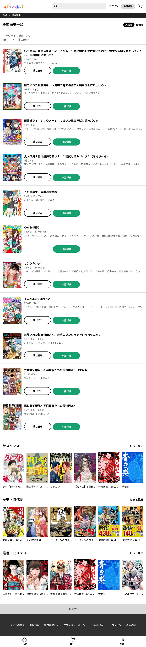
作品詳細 (66, 70)
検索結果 (16, 15)
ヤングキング (32, 263)
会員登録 (127, 6)
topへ (73, 609)
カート (73, 644)
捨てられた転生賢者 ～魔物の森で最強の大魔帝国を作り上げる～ (65, 85)
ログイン (113, 6)
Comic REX (31, 227)
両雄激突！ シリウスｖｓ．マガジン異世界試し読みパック (61, 120)
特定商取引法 (51, 625)
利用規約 (34, 625)
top (5, 15)
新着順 (139, 24)
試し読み (37, 70)
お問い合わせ (99, 625)
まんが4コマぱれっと (37, 299)
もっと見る (136, 446)
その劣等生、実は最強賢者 (40, 192)
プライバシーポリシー (75, 625)
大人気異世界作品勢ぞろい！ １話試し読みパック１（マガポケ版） (66, 156)
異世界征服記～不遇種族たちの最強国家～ (50, 405)
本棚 (122, 644)
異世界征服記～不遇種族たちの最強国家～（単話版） (57, 370)
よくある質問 (17, 625)
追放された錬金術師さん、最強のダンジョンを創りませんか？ (62, 335)
